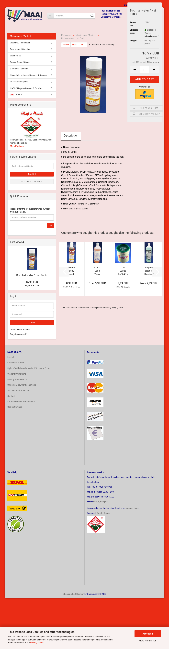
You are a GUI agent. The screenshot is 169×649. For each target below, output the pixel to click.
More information (148, 640)
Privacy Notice (37, 642)
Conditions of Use (15, 366)
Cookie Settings (14, 410)
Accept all (148, 633)
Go (50, 229)
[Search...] (51, 16)
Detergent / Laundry (19, 72)
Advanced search (31, 185)
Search (32, 177)
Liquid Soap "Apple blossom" (97, 274)
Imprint (10, 360)
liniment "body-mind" (72, 274)
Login (32, 326)
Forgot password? (18, 337)
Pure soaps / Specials (20, 52)
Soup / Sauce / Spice (20, 65)
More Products (17, 149)
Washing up (15, 59)
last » (83, 48)
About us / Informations (18, 394)
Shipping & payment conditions (21, 388)
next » (75, 48)
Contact (11, 399)
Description (71, 138)
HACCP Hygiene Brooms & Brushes (26, 91)
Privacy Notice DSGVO (17, 383)
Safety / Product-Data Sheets (21, 405)
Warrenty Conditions (16, 377)
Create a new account (20, 333)
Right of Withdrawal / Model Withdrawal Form (28, 371)
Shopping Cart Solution (73, 597)
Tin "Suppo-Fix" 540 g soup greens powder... (123, 274)
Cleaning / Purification (20, 46)
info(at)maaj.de (100, 505)
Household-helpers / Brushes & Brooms (28, 78)
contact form (132, 511)
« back (66, 48)
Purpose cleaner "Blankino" (149, 274)
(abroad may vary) (152, 36)
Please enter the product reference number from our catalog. (30, 213)
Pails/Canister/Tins (19, 85)
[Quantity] (144, 69)
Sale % (16, 98)
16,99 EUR (32, 285)
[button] (126, 4)
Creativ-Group (103, 516)
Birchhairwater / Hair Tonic (31, 278)
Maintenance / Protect (20, 39)
